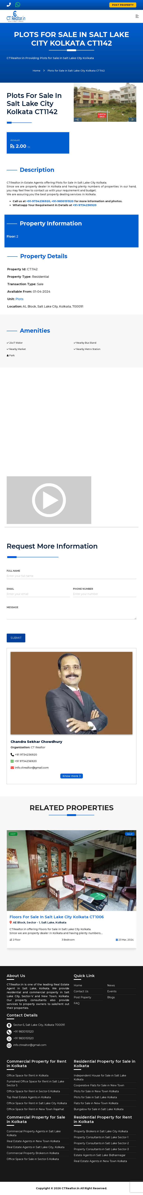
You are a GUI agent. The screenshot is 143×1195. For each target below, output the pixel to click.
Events (111, 991)
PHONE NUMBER (83, 588)
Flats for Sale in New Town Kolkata (96, 1103)
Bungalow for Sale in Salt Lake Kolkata (98, 1109)
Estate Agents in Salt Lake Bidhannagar (99, 1155)
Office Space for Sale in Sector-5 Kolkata (33, 1159)
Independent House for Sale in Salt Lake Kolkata (100, 1077)
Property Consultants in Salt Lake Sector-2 (101, 1143)
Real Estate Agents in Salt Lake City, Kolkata (35, 1147)
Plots (19, 299)
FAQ (77, 1003)
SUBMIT (16, 638)
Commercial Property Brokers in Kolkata (33, 1153)
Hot (39, 834)
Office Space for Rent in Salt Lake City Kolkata (37, 1103)
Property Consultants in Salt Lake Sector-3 (101, 1149)
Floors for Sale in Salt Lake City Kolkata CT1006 (83, 917)
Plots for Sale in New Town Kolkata (96, 1091)
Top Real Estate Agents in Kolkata (29, 1097)
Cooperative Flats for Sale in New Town (99, 1085)
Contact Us (81, 991)
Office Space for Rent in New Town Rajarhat (35, 1109)
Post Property (123, 5)
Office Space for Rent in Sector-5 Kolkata (33, 1091)
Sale (21, 834)
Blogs (111, 997)
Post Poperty (82, 997)
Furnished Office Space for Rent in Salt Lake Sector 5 (35, 1083)
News (111, 985)
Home (36, 70)
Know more (72, 776)
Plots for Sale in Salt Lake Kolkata (95, 1097)
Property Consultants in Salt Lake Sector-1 (101, 1137)
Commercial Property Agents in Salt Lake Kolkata (34, 1133)
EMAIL (10, 588)
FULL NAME (13, 570)
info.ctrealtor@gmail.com (30, 767)
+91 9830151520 (23, 1031)
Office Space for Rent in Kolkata (27, 1075)
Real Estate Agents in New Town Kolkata (33, 1141)
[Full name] (71, 576)
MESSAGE (12, 607)
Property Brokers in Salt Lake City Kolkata (101, 1131)
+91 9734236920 (24, 754)
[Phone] (104, 594)
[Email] (38, 594)
